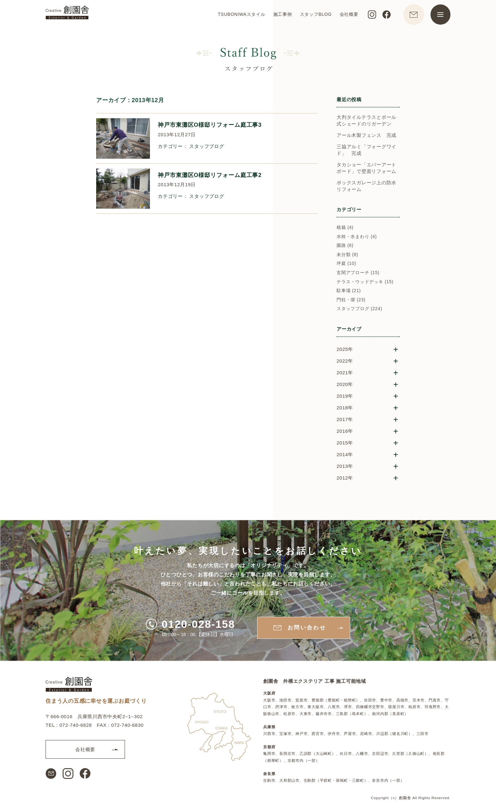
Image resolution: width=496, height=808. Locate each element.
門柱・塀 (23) (351, 302)
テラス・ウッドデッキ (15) (365, 284)
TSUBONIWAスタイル (240, 14)
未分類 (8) (347, 257)
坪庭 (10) (346, 266)
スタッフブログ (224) (359, 311)
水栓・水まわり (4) (357, 239)
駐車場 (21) (349, 293)
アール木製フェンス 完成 (366, 138)
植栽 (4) (345, 230)
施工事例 (281, 14)
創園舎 (405, 798)
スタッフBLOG (315, 14)
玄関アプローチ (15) (358, 275)
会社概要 (348, 14)
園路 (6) (345, 248)
